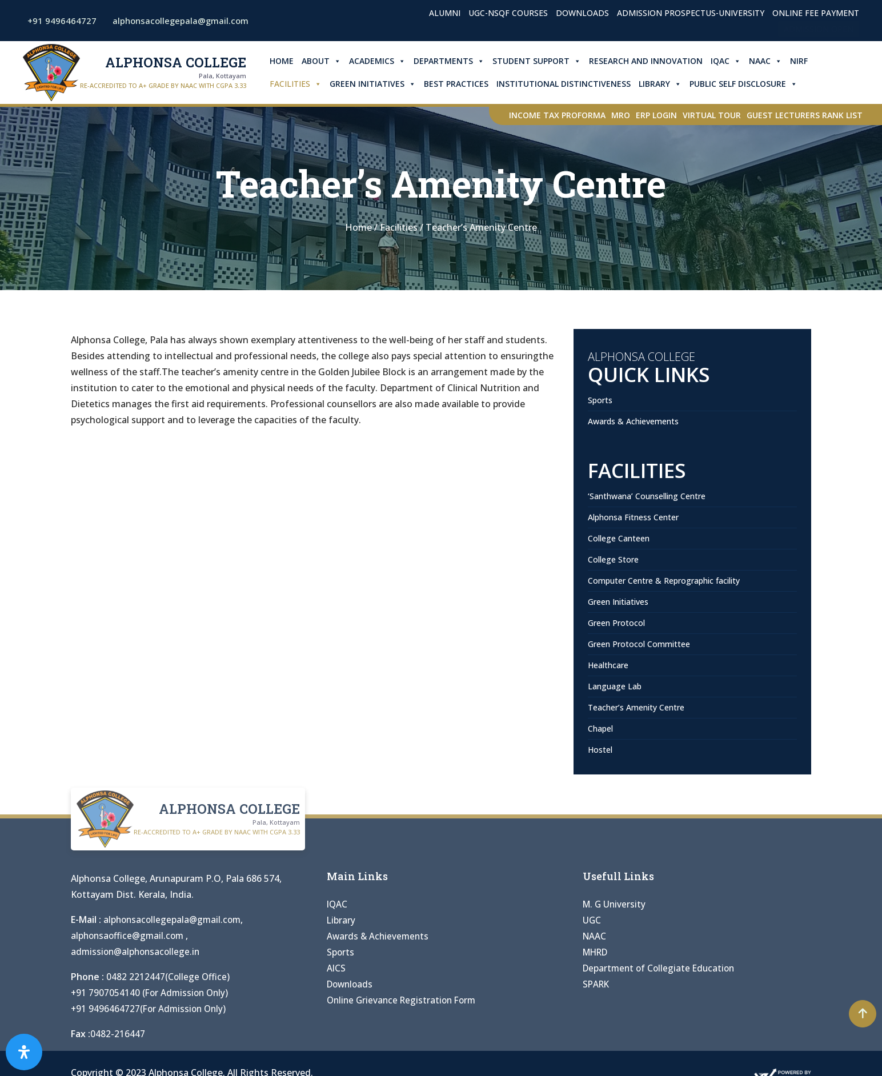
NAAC (768, 61)
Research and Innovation (649, 60)
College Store (613, 559)
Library (663, 84)
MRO (620, 115)
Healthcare (608, 665)
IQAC (729, 61)
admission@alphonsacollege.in (137, 951)
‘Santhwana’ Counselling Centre (646, 496)
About (324, 61)
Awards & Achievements (633, 421)
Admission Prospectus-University (690, 12)
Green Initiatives (376, 84)
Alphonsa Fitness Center (633, 517)
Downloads (582, 12)
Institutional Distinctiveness (567, 83)
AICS (336, 968)
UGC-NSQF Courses (508, 12)
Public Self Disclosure (747, 84)
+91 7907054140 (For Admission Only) (151, 992)
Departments (452, 61)
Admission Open (818, 28)
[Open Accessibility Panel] (24, 1052)
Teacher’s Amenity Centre (636, 707)
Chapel (600, 728)
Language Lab (615, 686)
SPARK (597, 984)
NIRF (802, 60)
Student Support (540, 61)
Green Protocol (616, 622)
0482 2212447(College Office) (168, 976)
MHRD (597, 952)
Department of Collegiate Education (661, 968)
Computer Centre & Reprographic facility (664, 580)
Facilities (299, 84)
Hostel (600, 749)
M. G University (615, 904)
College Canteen (619, 538)
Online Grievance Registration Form (404, 1000)
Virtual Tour (712, 115)
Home (285, 60)
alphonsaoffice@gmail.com (130, 935)
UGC (592, 920)
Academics (380, 61)
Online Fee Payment (815, 12)
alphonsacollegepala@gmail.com (173, 919)
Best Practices (459, 83)
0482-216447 (117, 1033)
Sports (600, 400)
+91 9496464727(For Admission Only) (150, 1008)
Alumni (444, 12)
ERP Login (656, 115)
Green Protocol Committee (639, 644)
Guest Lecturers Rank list (805, 115)
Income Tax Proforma (557, 115)
